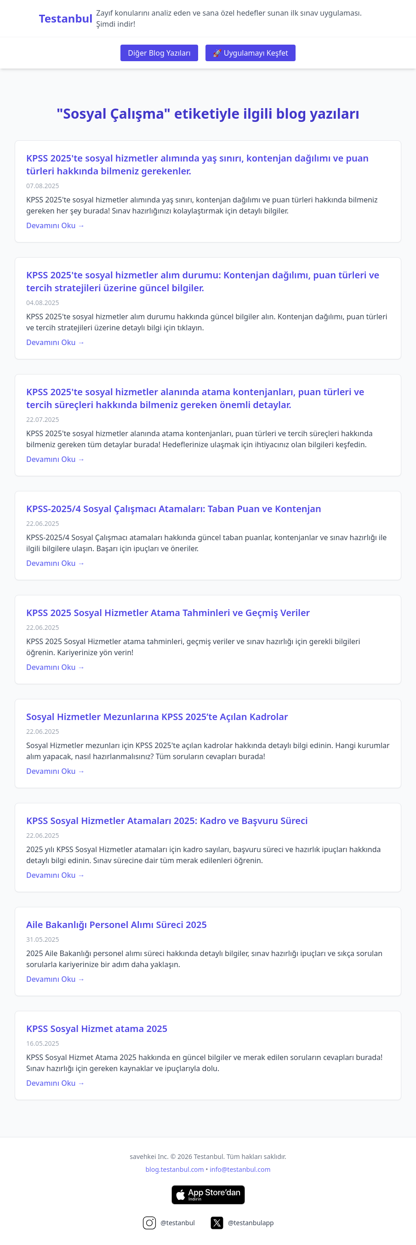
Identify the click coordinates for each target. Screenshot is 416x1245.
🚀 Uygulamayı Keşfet (250, 53)
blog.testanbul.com (175, 1169)
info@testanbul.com (240, 1169)
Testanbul (66, 18)
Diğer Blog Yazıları (159, 53)
